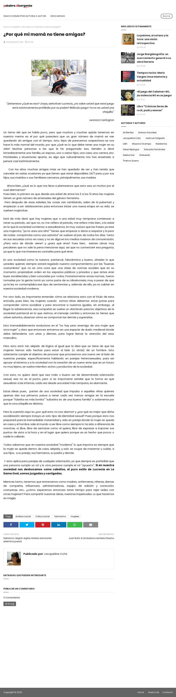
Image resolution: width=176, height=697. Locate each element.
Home (141, 692)
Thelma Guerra (131, 160)
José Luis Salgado (155, 138)
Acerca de (153, 692)
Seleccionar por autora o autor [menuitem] (24, 16)
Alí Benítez (128, 132)
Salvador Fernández (154, 149)
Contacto (167, 692)
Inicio (6, 26)
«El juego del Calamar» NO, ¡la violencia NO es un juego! (154, 93)
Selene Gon (129, 155)
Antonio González (147, 132)
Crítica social (42, 516)
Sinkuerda (144, 155)
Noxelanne (161, 143)
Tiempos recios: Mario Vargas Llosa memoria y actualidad (152, 76)
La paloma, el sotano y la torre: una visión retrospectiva (152, 39)
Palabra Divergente (32, 692)
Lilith (125, 143)
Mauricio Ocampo (141, 143)
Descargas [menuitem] (58, 16)
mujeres (15, 26)
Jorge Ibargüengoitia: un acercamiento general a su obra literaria (154, 58)
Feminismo (60, 516)
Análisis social (23, 516)
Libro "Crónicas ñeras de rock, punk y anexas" (152, 108)
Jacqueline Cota (14, 41)
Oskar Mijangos (131, 149)
